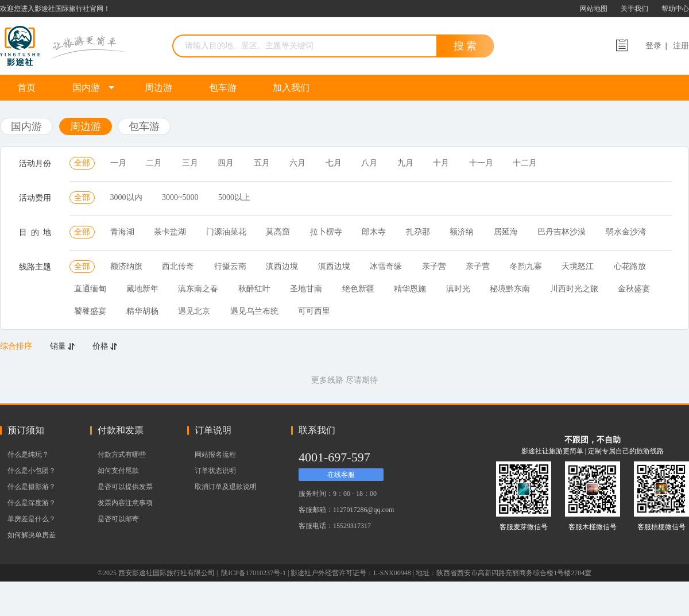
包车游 (223, 88)
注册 (681, 45)
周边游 (158, 88)
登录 (653, 45)
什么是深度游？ (31, 503)
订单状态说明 (215, 471)
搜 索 (465, 46)
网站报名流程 (215, 455)
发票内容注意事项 (125, 503)
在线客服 (341, 475)
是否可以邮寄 (118, 519)
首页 (26, 88)
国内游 (93, 88)
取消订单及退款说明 (226, 487)
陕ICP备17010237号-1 (252, 573)
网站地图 (593, 9)
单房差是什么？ (31, 519)
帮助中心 (675, 9)
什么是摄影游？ (31, 487)
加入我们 (291, 88)
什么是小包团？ (31, 471)
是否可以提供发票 (125, 487)
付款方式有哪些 (122, 455)
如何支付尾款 (118, 471)
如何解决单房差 (31, 535)
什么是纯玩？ (28, 455)
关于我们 (634, 9)
